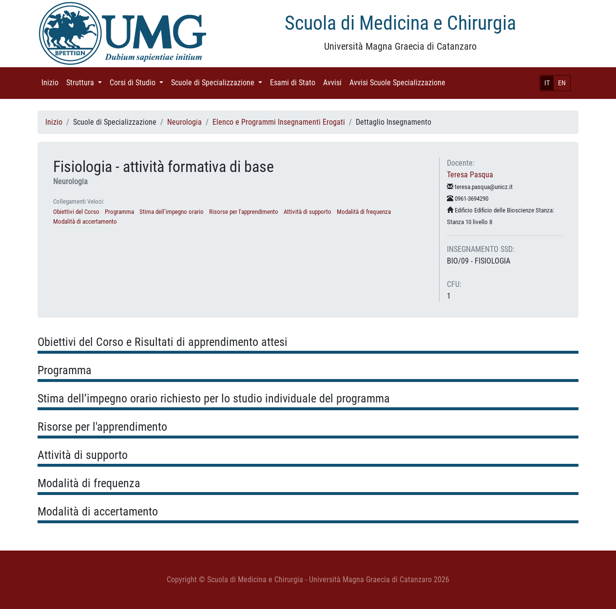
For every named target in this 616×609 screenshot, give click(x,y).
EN (562, 83)
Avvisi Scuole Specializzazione (399, 82)
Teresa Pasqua (470, 174)
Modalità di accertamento (85, 221)
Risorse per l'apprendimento (243, 211)
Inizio (51, 82)
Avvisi (334, 82)
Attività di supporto (307, 211)
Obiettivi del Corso (76, 211)
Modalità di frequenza (364, 211)
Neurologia (184, 122)
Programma (119, 211)
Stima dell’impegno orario (171, 211)
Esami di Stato (294, 82)
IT (547, 83)
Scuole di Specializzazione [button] (218, 82)
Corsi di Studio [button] (138, 82)
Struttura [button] (86, 82)
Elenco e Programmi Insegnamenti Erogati (278, 122)
